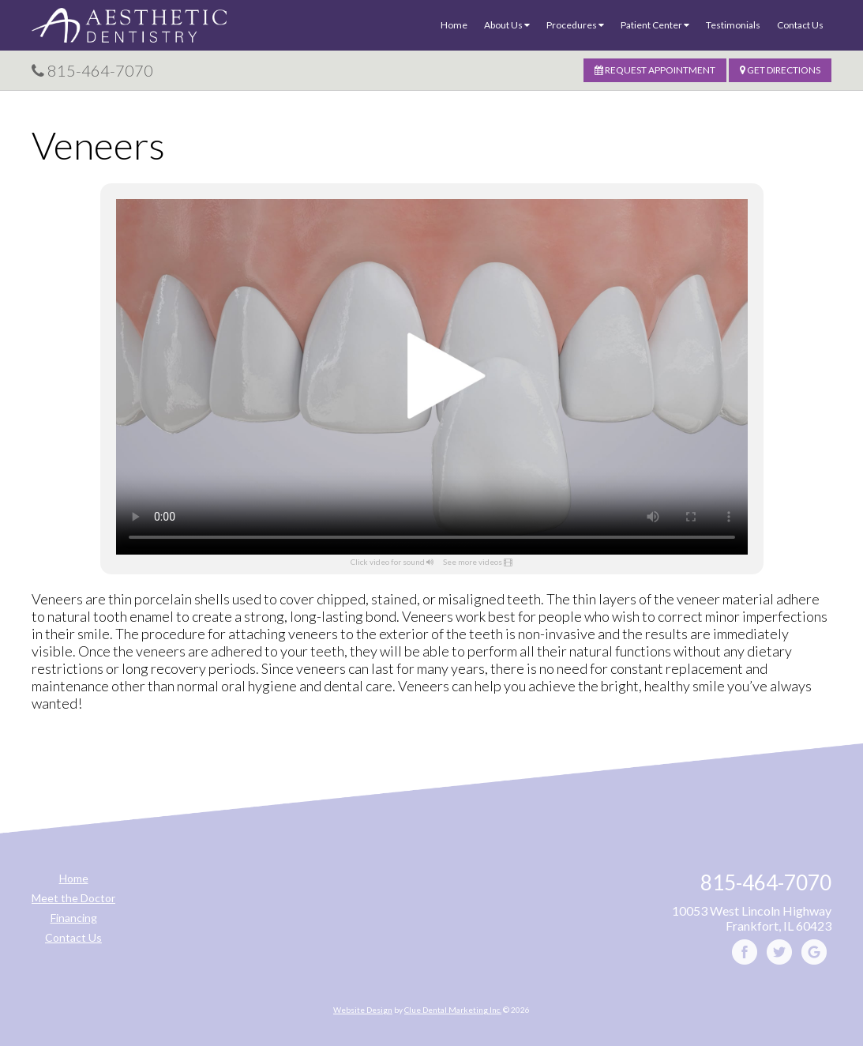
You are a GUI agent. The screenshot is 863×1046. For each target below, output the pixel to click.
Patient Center (655, 25)
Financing (74, 917)
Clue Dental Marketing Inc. (452, 1009)
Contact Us (800, 25)
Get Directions (780, 70)
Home (454, 25)
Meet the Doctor (73, 898)
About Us (507, 25)
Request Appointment (655, 70)
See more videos (472, 561)
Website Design (362, 1009)
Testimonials (733, 25)
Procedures (575, 25)
